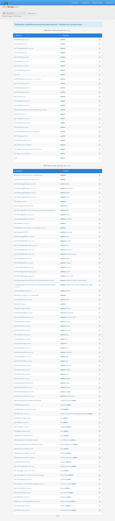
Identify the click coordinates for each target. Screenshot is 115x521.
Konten (26, 457)
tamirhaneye (84, 285)
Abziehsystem (21, 387)
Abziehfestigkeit (21, 313)
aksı (66, 206)
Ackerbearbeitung (37, 475)
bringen (53, 285)
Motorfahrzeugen (32, 484)
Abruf (16, 466)
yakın (78, 285)
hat (34, 175)
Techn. (32, 471)
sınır (61, 431)
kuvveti (67, 330)
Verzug (18, 136)
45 (72, 280)
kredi (62, 444)
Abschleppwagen (22, 276)
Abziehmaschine (22, 352)
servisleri (68, 219)
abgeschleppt (40, 228)
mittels (23, 444)
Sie (30, 285)
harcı (67, 236)
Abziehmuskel (21, 361)
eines (27, 149)
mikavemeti (69, 313)
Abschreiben (21, 488)
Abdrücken (20, 409)
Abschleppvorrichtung (23, 272)
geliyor (84, 280)
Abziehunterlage (22, 392)
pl (33, 219)
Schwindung (20, 123)
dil (66, 343)
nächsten (40, 285)
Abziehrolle (20, 379)
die (15, 39)
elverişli (69, 232)
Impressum (109, 3)
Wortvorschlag (97, 3)
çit (70, 510)
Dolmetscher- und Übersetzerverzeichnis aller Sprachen (36, 24)
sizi (72, 285)
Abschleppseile (21, 263)
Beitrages (24, 466)
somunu (68, 365)
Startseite (74, 3)
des (43, 210)
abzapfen (17, 295)
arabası (68, 280)
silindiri (67, 379)
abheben (17, 175)
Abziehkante (20, 326)
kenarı (67, 326)
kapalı (68, 308)
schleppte (29, 228)
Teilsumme (29, 440)
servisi (67, 215)
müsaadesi (69, 188)
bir (61, 440)
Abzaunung (20, 510)
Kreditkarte (34, 444)
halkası (67, 291)
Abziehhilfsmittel (22, 317)
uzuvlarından (68, 414)
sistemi (67, 387)
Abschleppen (21, 475)
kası (66, 361)
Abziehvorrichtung (22, 396)
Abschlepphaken (22, 241)
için (68, 510)
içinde (80, 280)
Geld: (24, 175)
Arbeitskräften (29, 501)
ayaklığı (68, 392)
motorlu (63, 484)
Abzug (18, 44)
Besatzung (38, 210)
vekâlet (62, 400)
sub (25, 39)
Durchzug (19, 83)
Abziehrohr (20, 374)
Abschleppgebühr (22, 236)
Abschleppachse (22, 206)
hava (62, 471)
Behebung (19, 79)
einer (34, 280)
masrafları (69, 250)
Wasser (23, 304)
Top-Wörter (85, 3)
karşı (68, 254)
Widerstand (20, 140)
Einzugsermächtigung (33, 400)
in (31, 280)
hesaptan (67, 466)
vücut (62, 414)
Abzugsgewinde (22, 48)
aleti (66, 357)
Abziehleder (20, 348)
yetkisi (67, 193)
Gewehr (33, 409)
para (69, 400)
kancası (68, 241)
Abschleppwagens (49, 210)
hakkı (67, 184)
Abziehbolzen (21, 300)
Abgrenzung (20, 431)
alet (74, 317)
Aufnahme (19, 66)
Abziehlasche (20, 343)
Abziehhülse (20, 321)
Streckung (19, 127)
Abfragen (20, 427)
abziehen (17, 304)
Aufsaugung (20, 70)
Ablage (18, 201)
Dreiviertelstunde (42, 280)
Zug (17, 149)
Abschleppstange (22, 267)
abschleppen (18, 223)
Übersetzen (32, 13)
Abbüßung (19, 405)
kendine (63, 497)
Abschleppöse (21, 291)
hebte (28, 175)
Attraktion (19, 61)
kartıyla (66, 444)
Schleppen (20, 118)
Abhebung (19, 39)
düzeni (67, 272)
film (61, 422)
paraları (63, 453)
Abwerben (20, 497)
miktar (64, 440)
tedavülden (64, 493)
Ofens (39, 149)
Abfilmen (20, 422)
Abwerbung (20, 506)
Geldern (27, 453)
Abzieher (17, 308)
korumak (63, 510)
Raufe (18, 114)
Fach (18, 96)
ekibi (67, 210)
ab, (31, 175)
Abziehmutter (20, 365)
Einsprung (19, 88)
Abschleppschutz (22, 254)
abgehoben (38, 175)
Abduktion (19, 414)
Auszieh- (17, 75)
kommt (28, 280)
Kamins (32, 149)
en (74, 285)
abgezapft (35, 295)
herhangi (77, 414)
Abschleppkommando (24, 245)
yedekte (63, 479)
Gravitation (20, 101)
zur (35, 285)
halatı (67, 258)
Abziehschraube (21, 383)
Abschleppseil (21, 258)
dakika (75, 280)
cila (66, 339)
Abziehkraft (20, 330)
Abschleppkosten (22, 250)
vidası (67, 300)
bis (33, 285)
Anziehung (19, 57)
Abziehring (20, 370)
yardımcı (70, 317)
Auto (27, 223)
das (15, 48)
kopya (62, 488)
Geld (38, 79)
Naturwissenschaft (40, 110)
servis (67, 276)
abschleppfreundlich (21, 232)
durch (24, 400)
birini (82, 414)
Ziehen (19, 145)
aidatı (62, 466)
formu (67, 197)
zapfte (25, 295)
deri (66, 348)
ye (63, 232)
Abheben (17, 436)
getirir (91, 285)
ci (63, 308)
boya (67, 335)
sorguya (63, 427)
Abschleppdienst (22, 210)
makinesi (68, 352)
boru (67, 374)
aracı (71, 276)
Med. (29, 145)
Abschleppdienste (22, 219)
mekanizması (70, 396)
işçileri (62, 501)
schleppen (36, 131)
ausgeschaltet (25, 308)
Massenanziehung (22, 110)
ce (63, 201)
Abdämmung (20, 418)
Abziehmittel (21, 357)
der (15, 44)
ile (66, 400)
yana (85, 414)
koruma (73, 254)
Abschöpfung (20, 493)
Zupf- (16, 158)
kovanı (67, 321)
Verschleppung (21, 132)
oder (35, 149)
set (61, 418)
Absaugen (20, 471)
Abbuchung (18, 400)
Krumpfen (20, 105)
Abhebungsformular (23, 197)
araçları (68, 484)
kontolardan (64, 457)
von (35, 79)
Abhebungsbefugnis (23, 184)
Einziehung (20, 92)
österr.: (32, 79)
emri (67, 245)
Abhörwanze (20, 462)
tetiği (62, 409)
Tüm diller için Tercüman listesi (70, 24)
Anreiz (18, 53)
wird (27, 285)
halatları (68, 263)
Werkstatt (46, 285)
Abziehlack (20, 335)
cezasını (63, 405)
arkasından (64, 475)
